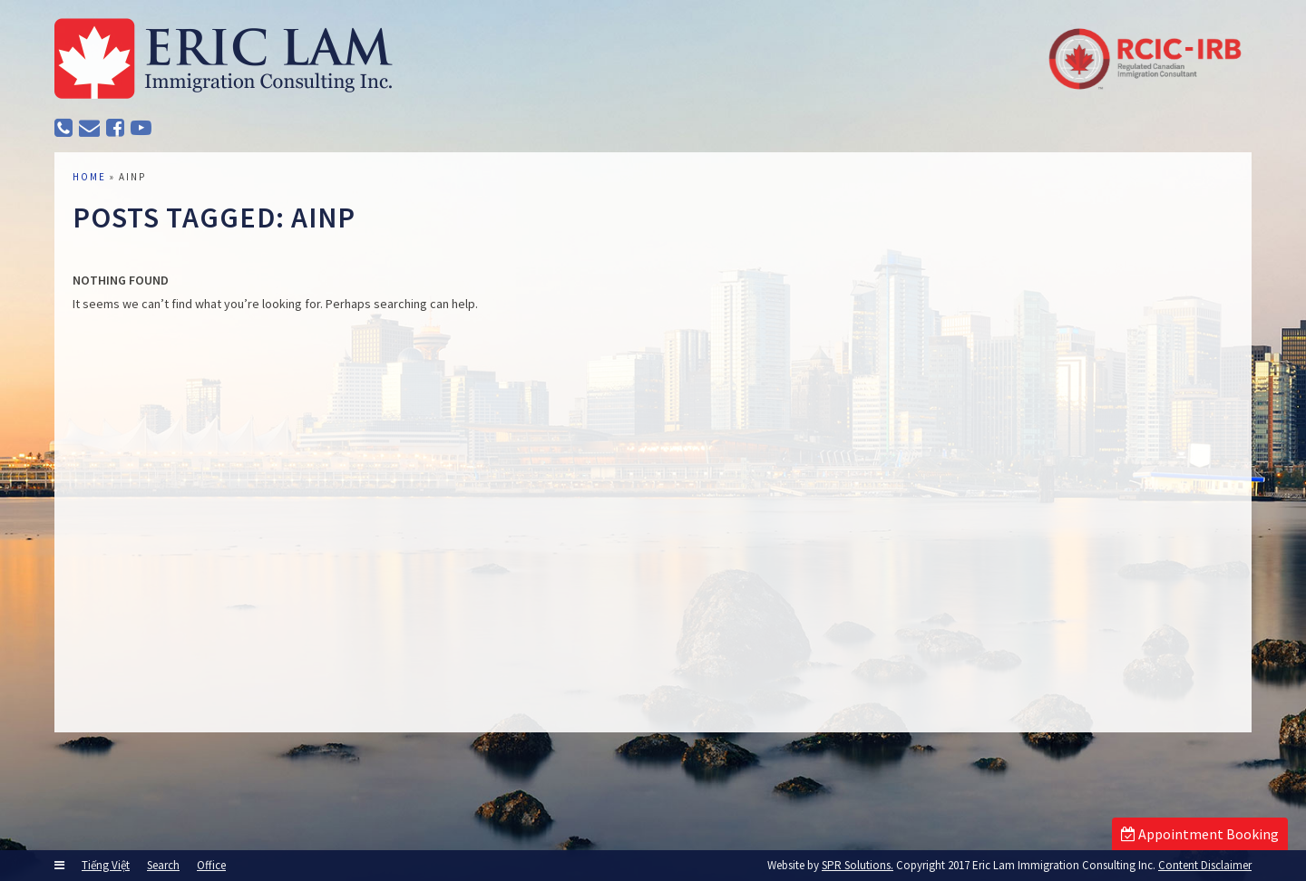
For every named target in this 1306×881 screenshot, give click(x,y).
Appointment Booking (1200, 834)
